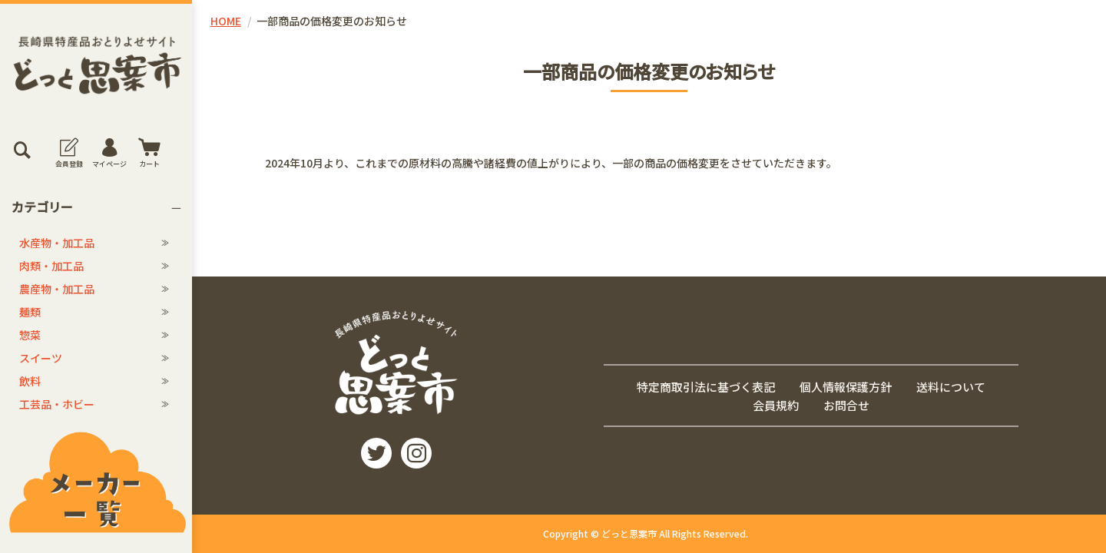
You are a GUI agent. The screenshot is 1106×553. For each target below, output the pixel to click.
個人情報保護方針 (846, 386)
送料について (950, 386)
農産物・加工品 (56, 288)
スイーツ (40, 358)
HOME (225, 20)
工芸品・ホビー (56, 404)
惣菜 (30, 335)
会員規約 (776, 405)
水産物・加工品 (56, 242)
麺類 (30, 312)
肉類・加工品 (51, 265)
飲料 (30, 381)
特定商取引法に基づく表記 (706, 386)
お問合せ (846, 405)
